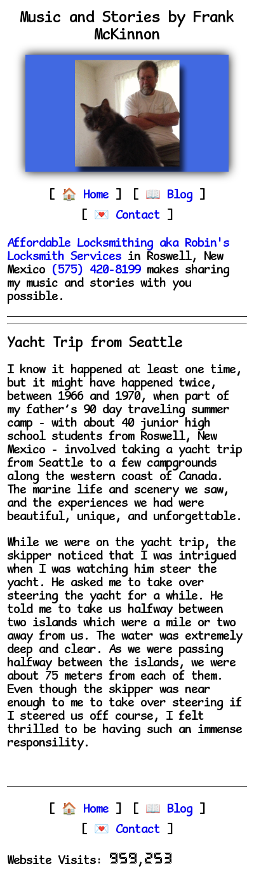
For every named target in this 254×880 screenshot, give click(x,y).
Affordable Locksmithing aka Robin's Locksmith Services (118, 250)
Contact (141, 216)
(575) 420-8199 (95, 270)
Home (99, 195)
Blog (183, 195)
